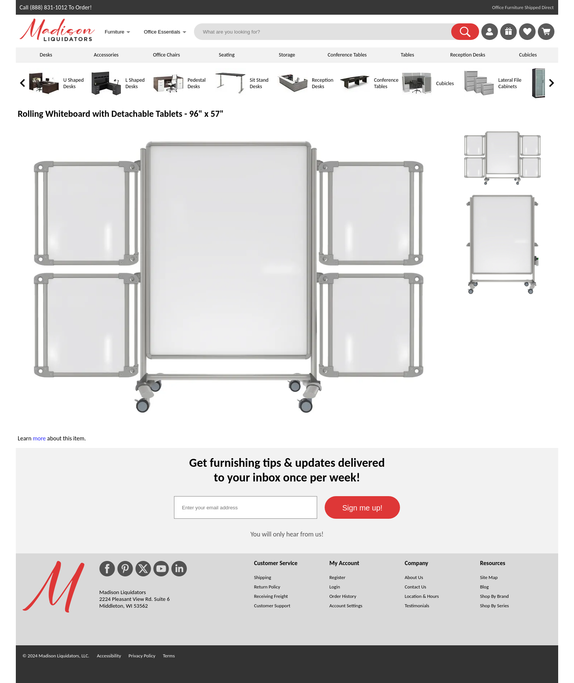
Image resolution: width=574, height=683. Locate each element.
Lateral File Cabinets (509, 83)
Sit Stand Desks (259, 83)
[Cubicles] (417, 96)
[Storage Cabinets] (541, 96)
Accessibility (109, 656)
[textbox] (245, 507)
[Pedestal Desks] (168, 96)
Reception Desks (467, 55)
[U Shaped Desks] (44, 96)
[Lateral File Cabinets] (479, 96)
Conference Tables (347, 55)
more (39, 438)
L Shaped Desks (135, 83)
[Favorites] (527, 37)
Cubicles (528, 55)
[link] (546, 31)
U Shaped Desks (73, 83)
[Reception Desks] (293, 96)
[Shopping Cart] (546, 31)
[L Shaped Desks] (106, 96)
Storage (287, 55)
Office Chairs (166, 55)
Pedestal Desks (197, 83)
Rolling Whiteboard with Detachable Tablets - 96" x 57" (121, 113)
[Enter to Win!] (508, 37)
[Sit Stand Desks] (230, 96)
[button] (465, 31)
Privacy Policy (141, 656)
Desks (46, 55)
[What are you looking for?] (327, 31)
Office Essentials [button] (165, 32)
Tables (407, 55)
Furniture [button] (117, 32)
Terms (169, 656)
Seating (227, 55)
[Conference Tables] (355, 96)
